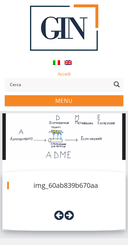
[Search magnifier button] (117, 84)
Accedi (64, 74)
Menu (64, 100)
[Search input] (59, 84)
